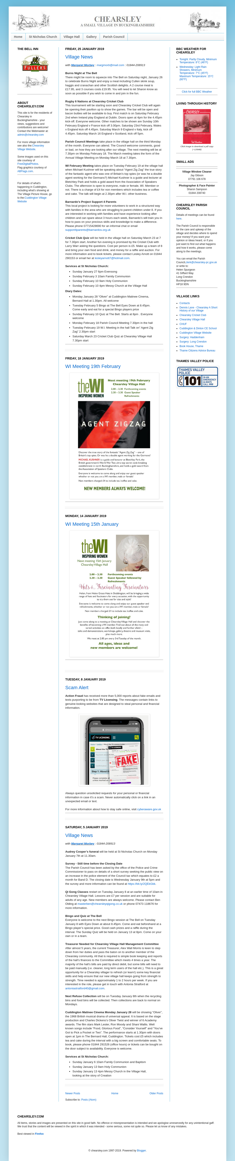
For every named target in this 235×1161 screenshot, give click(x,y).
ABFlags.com (25, 171)
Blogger (141, 1150)
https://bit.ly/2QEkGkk (141, 883)
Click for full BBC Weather (197, 91)
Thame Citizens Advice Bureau (197, 350)
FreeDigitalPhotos (27, 163)
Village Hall (72, 36)
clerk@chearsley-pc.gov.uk (201, 262)
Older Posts (156, 1093)
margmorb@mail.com (110, 65)
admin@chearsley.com (30, 134)
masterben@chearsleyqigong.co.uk (100, 903)
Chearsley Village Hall (192, 319)
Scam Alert (76, 687)
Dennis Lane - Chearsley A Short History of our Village (198, 309)
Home (18, 36)
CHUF (183, 324)
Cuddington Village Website (196, 332)
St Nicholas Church (43, 36)
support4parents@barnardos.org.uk (88, 229)
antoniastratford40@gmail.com (84, 988)
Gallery (91, 36)
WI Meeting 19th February (93, 366)
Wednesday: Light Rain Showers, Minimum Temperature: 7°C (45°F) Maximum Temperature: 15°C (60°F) (196, 73)
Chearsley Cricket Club (193, 315)
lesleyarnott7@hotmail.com (112, 258)
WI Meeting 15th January (92, 524)
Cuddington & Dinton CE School (198, 328)
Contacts (185, 303)
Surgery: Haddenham (192, 337)
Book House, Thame (191, 346)
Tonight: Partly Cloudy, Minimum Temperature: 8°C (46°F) (198, 61)
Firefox (39, 1133)
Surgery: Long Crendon (193, 341)
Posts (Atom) (88, 1099)
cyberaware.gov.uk (149, 809)
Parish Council (113, 36)
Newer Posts (72, 1093)
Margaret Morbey (82, 65)
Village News (79, 57)
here (178, 218)
